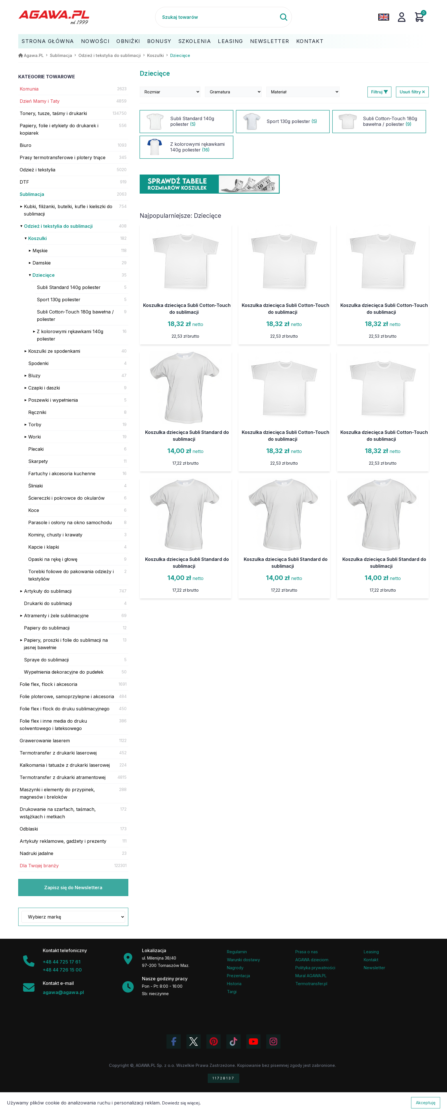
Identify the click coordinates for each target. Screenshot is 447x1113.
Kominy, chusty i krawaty (55, 535)
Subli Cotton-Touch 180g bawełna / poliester (75, 315)
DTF (24, 182)
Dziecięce (43, 275)
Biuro (25, 145)
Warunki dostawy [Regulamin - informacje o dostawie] (243, 959)
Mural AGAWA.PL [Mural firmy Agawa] (311, 975)
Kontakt (310, 41)
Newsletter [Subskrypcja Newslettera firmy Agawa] (374, 967)
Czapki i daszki (44, 388)
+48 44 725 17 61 (61, 962)
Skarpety (38, 461)
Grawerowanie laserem (45, 740)
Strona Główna (48, 41)
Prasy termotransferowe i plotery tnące (62, 157)
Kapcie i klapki (43, 547)
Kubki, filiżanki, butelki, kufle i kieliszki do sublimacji (68, 210)
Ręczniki (37, 412)
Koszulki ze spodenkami (54, 351)
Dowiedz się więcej (181, 1102)
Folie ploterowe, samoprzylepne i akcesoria (67, 696)
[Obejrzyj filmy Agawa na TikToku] (233, 1041)
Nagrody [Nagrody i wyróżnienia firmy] (235, 967)
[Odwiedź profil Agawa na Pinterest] (213, 1041)
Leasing (230, 41)
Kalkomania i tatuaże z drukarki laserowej (65, 765)
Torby (34, 424)
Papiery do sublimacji (47, 628)
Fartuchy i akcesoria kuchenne (62, 473)
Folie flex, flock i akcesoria (48, 684)
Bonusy (159, 41)
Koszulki (37, 238)
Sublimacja (32, 194)
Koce (33, 510)
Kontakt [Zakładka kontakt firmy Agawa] (371, 959)
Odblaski (29, 829)
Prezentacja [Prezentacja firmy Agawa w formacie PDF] (238, 975)
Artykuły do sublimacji (48, 591)
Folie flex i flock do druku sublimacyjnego (64, 709)
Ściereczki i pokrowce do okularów (66, 498)
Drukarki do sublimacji (48, 603)
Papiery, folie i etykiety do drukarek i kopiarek (59, 129)
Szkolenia (194, 41)
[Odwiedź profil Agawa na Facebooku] (173, 1041)
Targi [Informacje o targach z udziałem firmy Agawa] (232, 991)
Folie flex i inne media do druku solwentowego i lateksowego (53, 724)
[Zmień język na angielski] (383, 17)
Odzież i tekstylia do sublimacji (58, 226)
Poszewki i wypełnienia (53, 400)
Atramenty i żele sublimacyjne (56, 615)
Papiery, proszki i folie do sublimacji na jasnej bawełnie (66, 643)
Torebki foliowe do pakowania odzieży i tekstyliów (71, 575)
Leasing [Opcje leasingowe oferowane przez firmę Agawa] (371, 951)
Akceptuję (425, 1102)
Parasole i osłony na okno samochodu (70, 522)
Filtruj (379, 91)
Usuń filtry (412, 91)
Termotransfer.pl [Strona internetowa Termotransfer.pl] (311, 983)
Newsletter (269, 41)
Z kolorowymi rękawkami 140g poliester (70, 335)
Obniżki (128, 41)
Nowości (95, 41)
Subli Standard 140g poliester (69, 287)
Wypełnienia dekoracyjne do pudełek (63, 672)
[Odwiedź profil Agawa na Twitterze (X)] (193, 1041)
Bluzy (34, 375)
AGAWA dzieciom (311, 959)
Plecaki (36, 449)
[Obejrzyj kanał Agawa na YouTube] (253, 1041)
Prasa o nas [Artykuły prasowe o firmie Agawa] (306, 951)
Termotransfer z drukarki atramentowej (62, 777)
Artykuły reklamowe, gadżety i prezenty (63, 841)
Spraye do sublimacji (46, 660)
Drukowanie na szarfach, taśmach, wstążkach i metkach (58, 812)
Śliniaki (35, 486)
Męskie (40, 250)
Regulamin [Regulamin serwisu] (237, 951)
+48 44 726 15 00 (62, 970)
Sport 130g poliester (58, 299)
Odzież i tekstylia (37, 170)
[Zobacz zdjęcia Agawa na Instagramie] (273, 1041)
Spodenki (38, 363)
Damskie (41, 263)
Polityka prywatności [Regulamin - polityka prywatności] (315, 967)
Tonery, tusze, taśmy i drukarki (53, 113)
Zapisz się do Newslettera (73, 887)
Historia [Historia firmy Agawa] (234, 983)
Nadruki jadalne (36, 853)
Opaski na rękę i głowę (52, 559)
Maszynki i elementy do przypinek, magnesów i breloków (57, 793)
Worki (34, 437)
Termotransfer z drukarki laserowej (58, 753)
